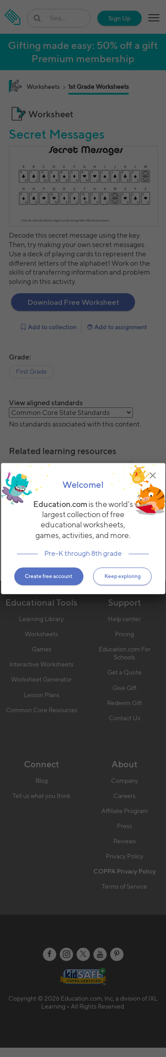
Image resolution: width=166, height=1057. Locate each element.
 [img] (153, 475)
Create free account (49, 576)
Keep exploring (122, 576)
